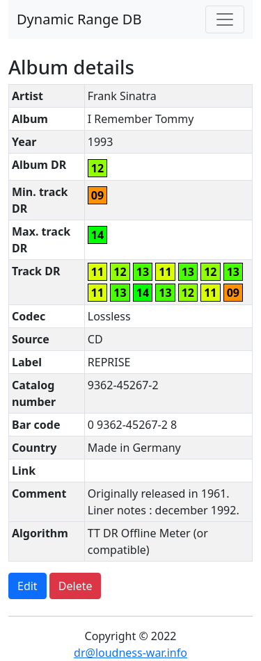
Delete (75, 586)
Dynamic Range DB (79, 19)
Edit (27, 586)
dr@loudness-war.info (130, 652)
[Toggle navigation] (224, 19)
